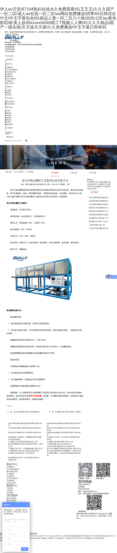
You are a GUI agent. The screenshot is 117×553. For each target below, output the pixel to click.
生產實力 (10, 128)
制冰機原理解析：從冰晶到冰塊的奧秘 (60, 453)
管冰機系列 (9, 76)
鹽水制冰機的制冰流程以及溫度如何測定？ (23, 444)
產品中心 (107, 32)
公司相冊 (8, 115)
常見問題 (8, 95)
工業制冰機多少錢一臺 (55, 444)
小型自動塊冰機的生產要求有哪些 (20, 428)
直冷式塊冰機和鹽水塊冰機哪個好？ (59, 451)
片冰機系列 (9, 67)
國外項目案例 (9, 104)
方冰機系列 (9, 74)
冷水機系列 (9, 81)
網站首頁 (10, 59)
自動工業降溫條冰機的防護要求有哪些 (21, 423)
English (11, 56)
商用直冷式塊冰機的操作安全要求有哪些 (61, 428)
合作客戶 (8, 122)
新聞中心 (10, 87)
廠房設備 (8, 120)
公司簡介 (8, 111)
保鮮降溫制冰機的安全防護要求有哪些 (60, 432)
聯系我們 (10, 137)
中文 (6, 56)
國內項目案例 (9, 101)
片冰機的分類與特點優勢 (55, 442)
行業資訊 (8, 92)
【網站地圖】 (102, 516)
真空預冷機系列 (10, 79)
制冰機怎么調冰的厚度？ (17, 453)
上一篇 (25, 412)
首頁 (15, 172)
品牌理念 (8, 113)
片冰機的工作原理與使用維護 (18, 442)
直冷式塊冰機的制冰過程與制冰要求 (59, 448)
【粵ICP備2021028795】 (89, 516)
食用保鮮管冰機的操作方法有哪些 (20, 432)
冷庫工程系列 (9, 83)
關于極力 (10, 107)
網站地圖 (15, 34)
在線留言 (8, 34)
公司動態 (8, 90)
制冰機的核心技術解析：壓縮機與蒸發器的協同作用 (99, 218)
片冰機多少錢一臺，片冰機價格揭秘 (21, 448)
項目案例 (10, 98)
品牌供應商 (9, 124)
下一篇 (67, 412)
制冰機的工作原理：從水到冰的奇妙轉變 (61, 437)
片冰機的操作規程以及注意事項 (19, 451)
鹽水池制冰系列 (10, 72)
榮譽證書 (8, 117)
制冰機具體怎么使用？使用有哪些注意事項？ (24, 457)
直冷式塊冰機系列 (11, 70)
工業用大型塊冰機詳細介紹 (56, 446)
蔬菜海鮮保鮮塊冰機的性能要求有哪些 (60, 423)
